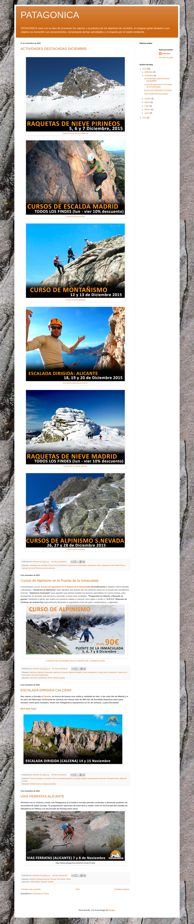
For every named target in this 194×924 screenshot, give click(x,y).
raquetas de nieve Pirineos (32, 568)
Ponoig (53, 879)
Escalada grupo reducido (96, 778)
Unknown (166, 54)
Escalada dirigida (80, 778)
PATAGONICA (50, 15)
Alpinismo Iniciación (60, 672)
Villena (68, 879)
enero (147, 113)
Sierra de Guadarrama (39, 675)
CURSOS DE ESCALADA (75, 216)
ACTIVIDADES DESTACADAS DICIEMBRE (54, 49)
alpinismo (33, 672)
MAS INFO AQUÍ (28, 709)
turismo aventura (48, 568)
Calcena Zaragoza (36, 778)
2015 (144, 69)
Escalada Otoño (113, 778)
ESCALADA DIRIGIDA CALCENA (46, 690)
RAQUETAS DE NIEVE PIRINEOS (75, 133)
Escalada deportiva (66, 778)
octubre (148, 99)
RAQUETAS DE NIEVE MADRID (75, 466)
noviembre (149, 75)
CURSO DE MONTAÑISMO (75, 300)
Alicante (32, 879)
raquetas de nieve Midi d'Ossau (113, 565)
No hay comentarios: (59, 562)
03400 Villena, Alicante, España (41, 882)
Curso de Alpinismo (90, 672)
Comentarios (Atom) (40, 894)
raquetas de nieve (94, 565)
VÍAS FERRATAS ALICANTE (42, 796)
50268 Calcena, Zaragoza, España (43, 784)
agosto (148, 102)
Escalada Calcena (51, 778)
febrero (148, 109)
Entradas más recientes (31, 889)
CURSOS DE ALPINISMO (75, 549)
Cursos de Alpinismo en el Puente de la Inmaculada (59, 580)
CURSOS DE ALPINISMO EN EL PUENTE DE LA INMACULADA (75, 661)
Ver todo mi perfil (166, 58)
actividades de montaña (38, 565)
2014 (144, 118)
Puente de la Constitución (57, 565)
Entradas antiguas (121, 889)
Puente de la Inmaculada (77, 565)
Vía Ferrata (61, 879)
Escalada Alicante (43, 879)
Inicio (78, 889)
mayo (147, 106)
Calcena (47, 696)
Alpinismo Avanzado (45, 672)
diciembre (149, 72)
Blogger (112, 910)
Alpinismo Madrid (75, 672)
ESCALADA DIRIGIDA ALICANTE (75, 383)
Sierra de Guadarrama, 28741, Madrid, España (47, 678)
